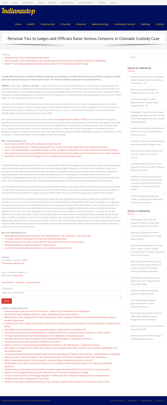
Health (15, 2)
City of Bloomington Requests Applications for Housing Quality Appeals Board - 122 (144, 102)
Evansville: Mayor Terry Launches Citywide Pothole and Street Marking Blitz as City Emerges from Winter (48, 339)
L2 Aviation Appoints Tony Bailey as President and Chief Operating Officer (36, 239)
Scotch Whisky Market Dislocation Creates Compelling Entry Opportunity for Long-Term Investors (147, 199)
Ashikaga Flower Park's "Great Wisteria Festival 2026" (27, 57)
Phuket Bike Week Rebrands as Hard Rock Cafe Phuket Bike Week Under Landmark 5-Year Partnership (48, 235)
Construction (27, 2)
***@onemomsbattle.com (13, 263)
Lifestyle (41, 2)
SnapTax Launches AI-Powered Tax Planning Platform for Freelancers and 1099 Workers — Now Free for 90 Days (52, 345)
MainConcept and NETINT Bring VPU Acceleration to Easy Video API (33, 144)
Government (17, 275)
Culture (113, 2)
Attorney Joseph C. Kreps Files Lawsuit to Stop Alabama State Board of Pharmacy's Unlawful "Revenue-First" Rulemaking (55, 61)
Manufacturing (67, 2)
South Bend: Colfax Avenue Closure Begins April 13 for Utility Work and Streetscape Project (43, 156)
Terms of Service (117, 400)
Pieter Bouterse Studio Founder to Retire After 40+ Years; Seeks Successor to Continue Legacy (44, 242)
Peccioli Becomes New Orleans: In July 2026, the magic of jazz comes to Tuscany (147, 154)
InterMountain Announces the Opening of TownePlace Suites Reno (32, 342)
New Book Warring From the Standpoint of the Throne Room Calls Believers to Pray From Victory (147, 131)
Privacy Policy (146, 400)
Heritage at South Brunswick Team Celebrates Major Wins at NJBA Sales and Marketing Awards (44, 335)
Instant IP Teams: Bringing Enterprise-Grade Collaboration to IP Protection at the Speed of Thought (46, 64)
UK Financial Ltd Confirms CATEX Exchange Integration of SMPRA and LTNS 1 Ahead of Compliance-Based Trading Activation (57, 375)
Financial (52, 2)
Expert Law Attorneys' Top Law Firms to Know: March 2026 (147, 328)
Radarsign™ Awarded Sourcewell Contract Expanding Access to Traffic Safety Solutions (146, 235)
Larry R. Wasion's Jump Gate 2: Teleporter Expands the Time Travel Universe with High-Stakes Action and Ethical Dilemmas (56, 147)
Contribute (132, 400)
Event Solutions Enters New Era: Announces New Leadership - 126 (145, 91)
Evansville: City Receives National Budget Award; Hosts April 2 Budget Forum (148, 143)
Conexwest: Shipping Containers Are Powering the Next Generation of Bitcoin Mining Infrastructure (148, 166)
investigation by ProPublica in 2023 (71, 119)
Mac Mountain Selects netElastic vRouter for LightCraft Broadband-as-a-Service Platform (42, 314)
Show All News (8, 282)
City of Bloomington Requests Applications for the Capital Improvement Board (38, 248)
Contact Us (160, 400)
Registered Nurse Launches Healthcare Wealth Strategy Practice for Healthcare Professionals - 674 (147, 79)
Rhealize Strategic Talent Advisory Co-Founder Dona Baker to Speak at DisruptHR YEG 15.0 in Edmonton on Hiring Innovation (57, 369)
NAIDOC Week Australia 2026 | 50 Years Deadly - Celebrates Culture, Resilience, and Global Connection (48, 360)
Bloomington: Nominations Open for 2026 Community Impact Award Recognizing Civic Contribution (146, 316)
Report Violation (33, 282)
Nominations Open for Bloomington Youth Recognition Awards (146, 337)
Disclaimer (20, 282)
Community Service (86, 2)
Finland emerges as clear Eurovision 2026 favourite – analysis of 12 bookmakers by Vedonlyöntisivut (47, 311)
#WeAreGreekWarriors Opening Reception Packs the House (30, 245)
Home (5, 2)
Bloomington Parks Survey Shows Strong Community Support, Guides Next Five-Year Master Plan (45, 329)
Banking (101, 2)
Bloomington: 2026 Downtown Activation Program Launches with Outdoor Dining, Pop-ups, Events (145, 222)
